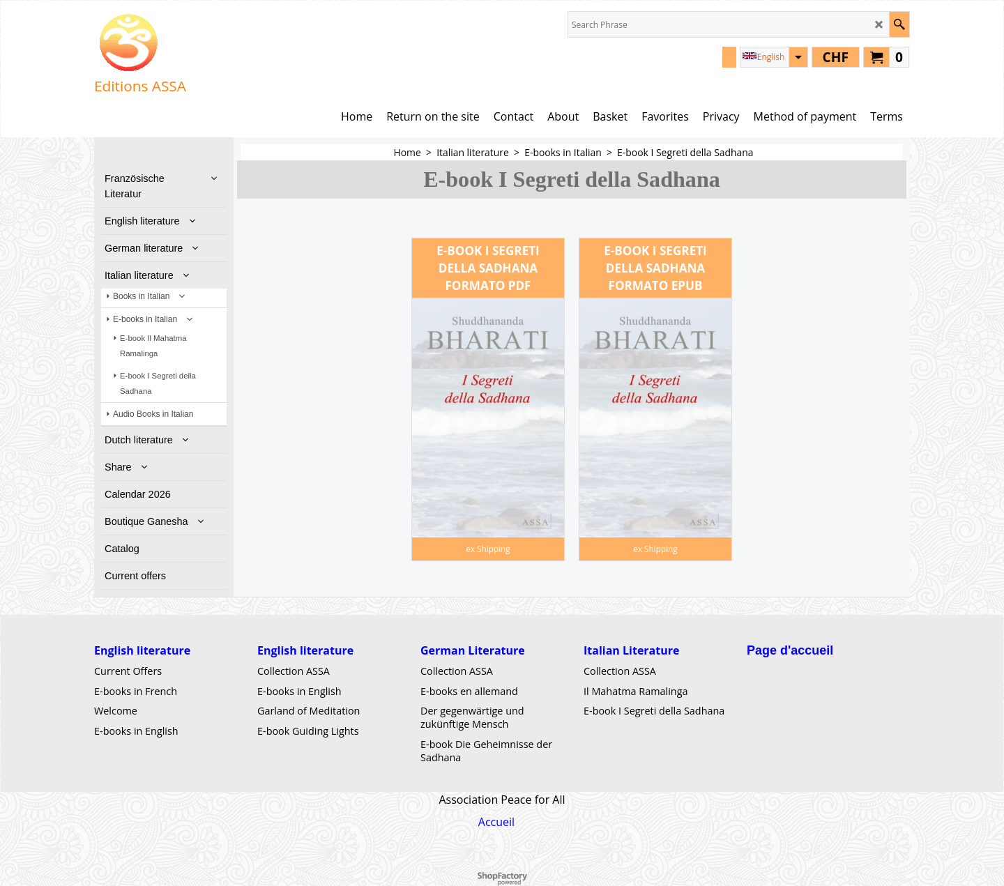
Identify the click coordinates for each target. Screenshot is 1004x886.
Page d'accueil (790, 650)
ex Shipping (488, 548)
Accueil (496, 822)
